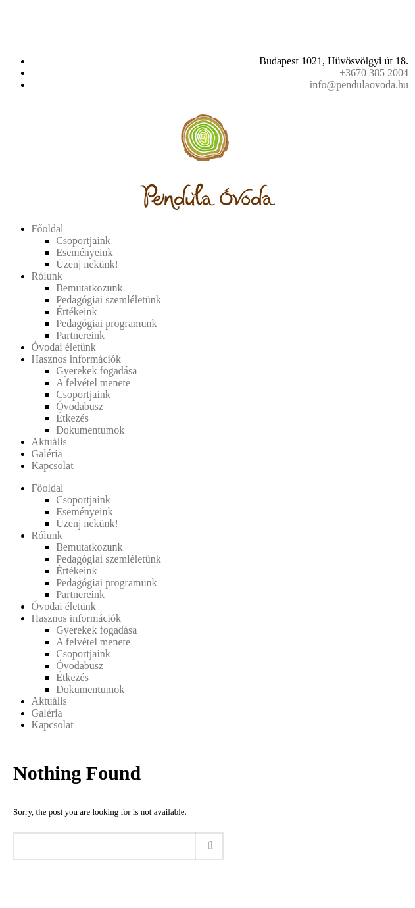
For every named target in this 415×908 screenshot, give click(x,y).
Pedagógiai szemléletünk (108, 299)
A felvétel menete (93, 382)
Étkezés (72, 418)
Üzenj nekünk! (87, 264)
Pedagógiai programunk (106, 323)
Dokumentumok (90, 430)
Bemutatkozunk (89, 287)
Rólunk (47, 276)
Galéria (47, 453)
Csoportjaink (83, 240)
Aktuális (49, 441)
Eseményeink (84, 252)
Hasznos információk (76, 359)
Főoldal (48, 228)
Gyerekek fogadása (96, 370)
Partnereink (80, 335)
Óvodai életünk (64, 347)
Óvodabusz (79, 406)
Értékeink (76, 311)
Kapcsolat (53, 465)
